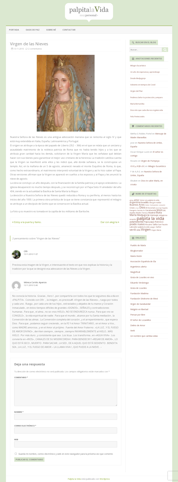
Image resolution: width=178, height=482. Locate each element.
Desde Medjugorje (138, 78)
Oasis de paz (33, 29)
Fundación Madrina (139, 293)
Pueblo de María (138, 245)
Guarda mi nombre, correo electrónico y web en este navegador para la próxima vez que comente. (65, 453)
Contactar (68, 29)
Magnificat (135, 272)
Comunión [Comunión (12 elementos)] (154, 205)
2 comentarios (35, 48)
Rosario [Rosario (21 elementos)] (148, 224)
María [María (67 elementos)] (133, 215)
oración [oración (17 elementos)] (133, 219)
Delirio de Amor (137, 325)
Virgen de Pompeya (150, 160)
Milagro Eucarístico (138, 65)
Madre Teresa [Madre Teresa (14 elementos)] (142, 213)
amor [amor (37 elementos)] (136, 200)
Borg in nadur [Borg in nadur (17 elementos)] (155, 202)
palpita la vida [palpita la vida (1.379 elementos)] (150, 218)
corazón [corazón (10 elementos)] (162, 205)
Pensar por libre (137, 314)
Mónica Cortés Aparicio (35, 282)
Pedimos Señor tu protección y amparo (146, 97)
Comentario (21, 377)
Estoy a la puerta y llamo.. (27, 222)
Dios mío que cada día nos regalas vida (146, 110)
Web (16, 439)
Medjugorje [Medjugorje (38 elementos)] (143, 215)
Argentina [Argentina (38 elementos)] (135, 202)
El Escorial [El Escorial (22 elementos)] (150, 207)
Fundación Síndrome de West (144, 298)
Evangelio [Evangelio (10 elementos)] (133, 210)
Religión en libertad (139, 309)
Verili (132, 330)
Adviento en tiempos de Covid (142, 84)
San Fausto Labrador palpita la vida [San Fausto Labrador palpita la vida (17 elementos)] (149, 225)
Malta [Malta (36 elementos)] (159, 212)
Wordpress (105, 479)
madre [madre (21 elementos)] (132, 212)
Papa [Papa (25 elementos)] (146, 221)
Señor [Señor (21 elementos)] (158, 227)
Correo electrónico (25, 426)
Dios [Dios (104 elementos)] (142, 207)
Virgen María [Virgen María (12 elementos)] (156, 230)
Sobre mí (51, 29)
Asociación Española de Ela (143, 261)
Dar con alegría (110, 222)
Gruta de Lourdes (138, 288)
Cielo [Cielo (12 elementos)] (147, 205)
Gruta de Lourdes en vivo (142, 277)
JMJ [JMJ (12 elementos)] (164, 210)
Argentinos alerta (138, 266)
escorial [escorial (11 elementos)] (158, 208)
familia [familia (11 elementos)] (140, 210)
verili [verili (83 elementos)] (133, 229)
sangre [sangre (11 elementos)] (152, 227)
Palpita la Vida (74, 479)
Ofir (26, 251)
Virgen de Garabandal (140, 304)
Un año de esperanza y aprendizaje (145, 72)
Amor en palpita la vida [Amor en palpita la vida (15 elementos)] (149, 200)
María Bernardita (137, 104)
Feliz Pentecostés (137, 116)
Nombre (19, 412)
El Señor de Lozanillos (140, 320)
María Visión (136, 256)
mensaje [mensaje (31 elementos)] (154, 215)
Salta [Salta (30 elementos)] (155, 224)
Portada (14, 29)
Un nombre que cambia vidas (144, 336)
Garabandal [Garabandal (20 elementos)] (150, 210)
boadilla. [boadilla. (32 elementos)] (145, 202)
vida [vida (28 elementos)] (138, 229)
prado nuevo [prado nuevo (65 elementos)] (137, 224)
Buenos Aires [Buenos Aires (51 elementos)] (137, 204)
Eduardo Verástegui (139, 282)
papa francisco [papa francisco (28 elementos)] (156, 221)
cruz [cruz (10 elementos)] (137, 208)
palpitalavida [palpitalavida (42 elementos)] (136, 221)
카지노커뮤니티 (137, 166)
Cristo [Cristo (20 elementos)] (132, 207)
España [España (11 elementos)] (165, 208)
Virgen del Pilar (136, 91)
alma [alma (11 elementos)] (131, 200)
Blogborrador (136, 250)
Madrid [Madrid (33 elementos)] (151, 212)
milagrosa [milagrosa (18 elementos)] (163, 215)
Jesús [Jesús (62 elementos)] (160, 210)
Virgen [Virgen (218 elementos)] (146, 229)
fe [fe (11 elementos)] (144, 210)
